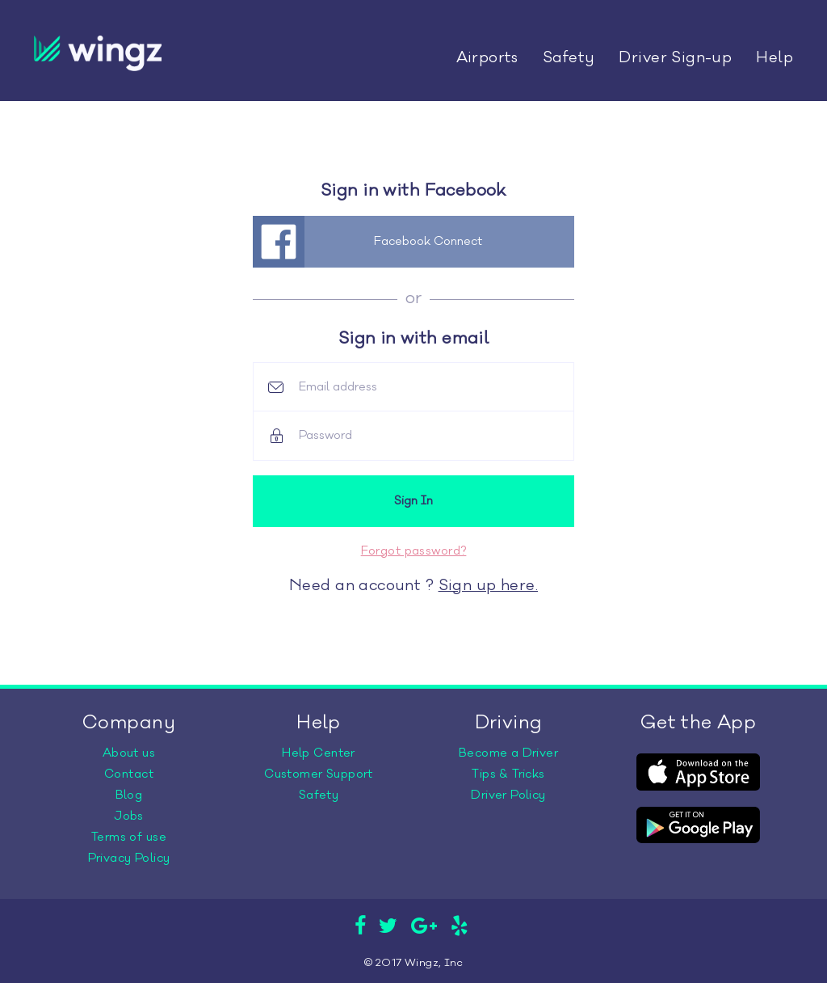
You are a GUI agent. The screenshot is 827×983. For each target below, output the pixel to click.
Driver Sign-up (675, 57)
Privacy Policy (129, 858)
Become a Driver (508, 753)
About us (129, 753)
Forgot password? (414, 551)
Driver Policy (508, 795)
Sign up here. (488, 585)
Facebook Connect (428, 241)
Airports (487, 57)
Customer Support (318, 774)
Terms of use (128, 837)
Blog (129, 795)
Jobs (129, 816)
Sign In (413, 500)
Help (774, 57)
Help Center (318, 753)
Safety (569, 57)
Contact (128, 774)
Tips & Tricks (508, 774)
